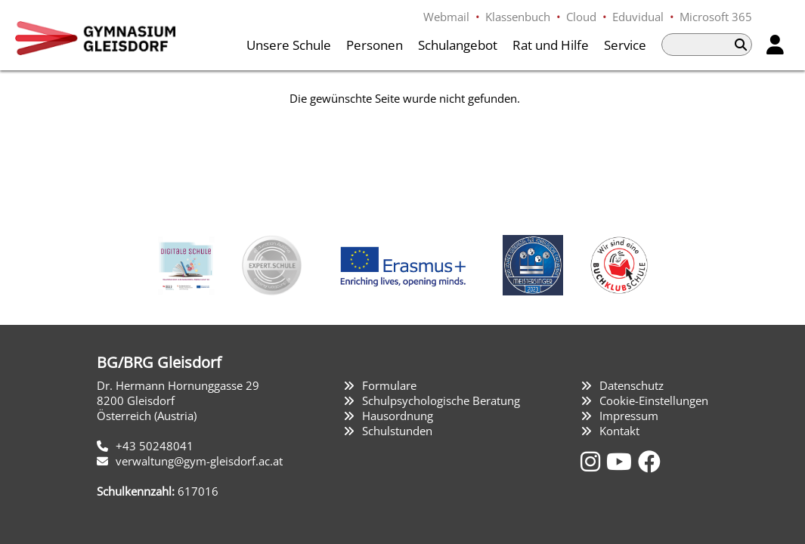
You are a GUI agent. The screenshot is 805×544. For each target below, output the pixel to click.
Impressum (628, 415)
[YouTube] (622, 461)
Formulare (389, 385)
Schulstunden (397, 430)
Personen (374, 45)
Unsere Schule (288, 45)
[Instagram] (593, 461)
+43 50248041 (155, 445)
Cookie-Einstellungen (653, 400)
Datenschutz (631, 385)
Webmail (446, 16)
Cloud (581, 16)
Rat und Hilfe (550, 45)
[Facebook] (649, 461)
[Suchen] (740, 44)
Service (625, 45)
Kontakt (619, 430)
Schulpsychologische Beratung (441, 400)
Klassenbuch (517, 16)
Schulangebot (457, 45)
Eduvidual (638, 16)
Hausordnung (397, 415)
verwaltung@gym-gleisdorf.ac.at (199, 460)
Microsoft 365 (716, 16)
